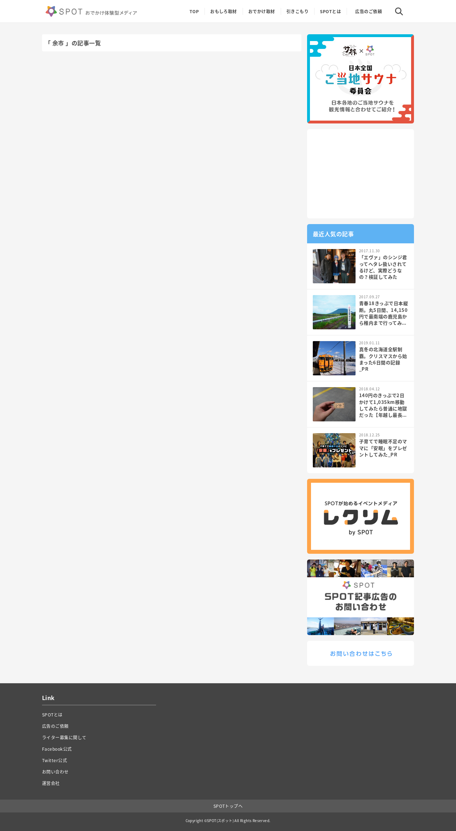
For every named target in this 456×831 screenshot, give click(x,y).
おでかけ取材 (261, 11)
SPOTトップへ (228, 806)
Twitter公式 (54, 760)
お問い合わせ (55, 772)
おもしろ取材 (223, 11)
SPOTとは (330, 11)
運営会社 (51, 783)
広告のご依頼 (368, 11)
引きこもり (297, 11)
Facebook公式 (57, 749)
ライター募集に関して (64, 737)
